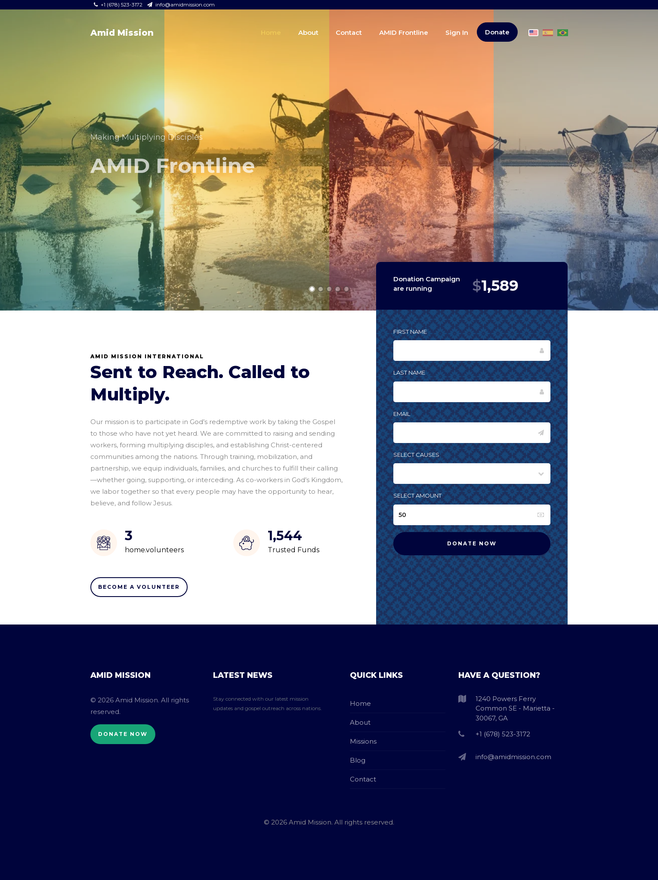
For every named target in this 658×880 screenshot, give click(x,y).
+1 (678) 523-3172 (119, 4)
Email (401, 413)
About (308, 32)
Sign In (456, 32)
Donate (497, 32)
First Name (410, 331)
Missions (363, 741)
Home (271, 32)
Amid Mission (122, 33)
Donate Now (123, 734)
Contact (349, 32)
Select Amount (417, 495)
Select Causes (416, 454)
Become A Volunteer (139, 587)
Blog (357, 760)
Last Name (409, 372)
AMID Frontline (403, 32)
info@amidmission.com (181, 4)
